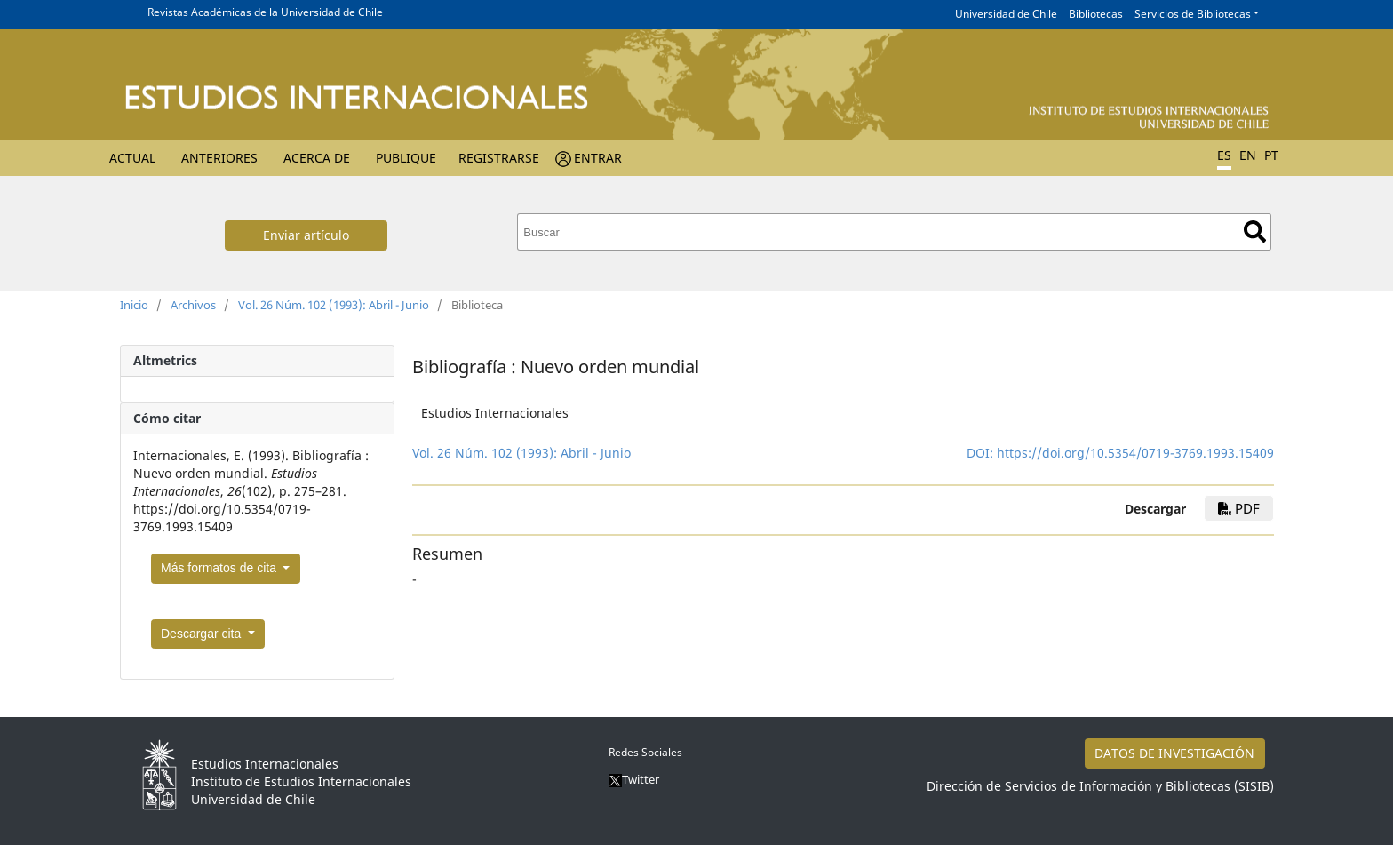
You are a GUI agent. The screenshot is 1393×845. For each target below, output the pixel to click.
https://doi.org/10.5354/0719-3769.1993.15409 (1135, 452)
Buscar (1255, 231)
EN (1247, 155)
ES (1224, 155)
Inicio (134, 305)
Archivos (193, 305)
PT (1271, 155)
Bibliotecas (1096, 13)
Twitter (634, 779)
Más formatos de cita (220, 568)
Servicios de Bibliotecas (1192, 13)
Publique (406, 157)
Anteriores (219, 157)
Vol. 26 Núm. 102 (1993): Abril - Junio (333, 305)
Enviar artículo (306, 235)
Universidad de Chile (1006, 13)
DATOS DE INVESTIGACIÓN (1174, 753)
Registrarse (498, 157)
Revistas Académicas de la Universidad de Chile (265, 12)
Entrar (598, 157)
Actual (132, 157)
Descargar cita (202, 633)
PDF (1239, 508)
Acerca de (316, 157)
